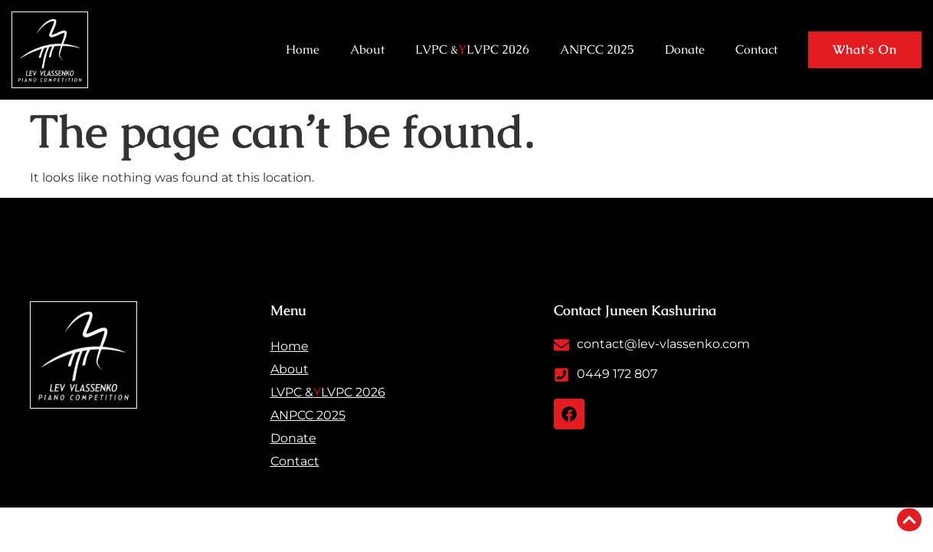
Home (302, 49)
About (367, 49)
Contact (756, 49)
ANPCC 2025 (597, 49)
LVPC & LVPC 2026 (472, 49)
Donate (685, 49)
